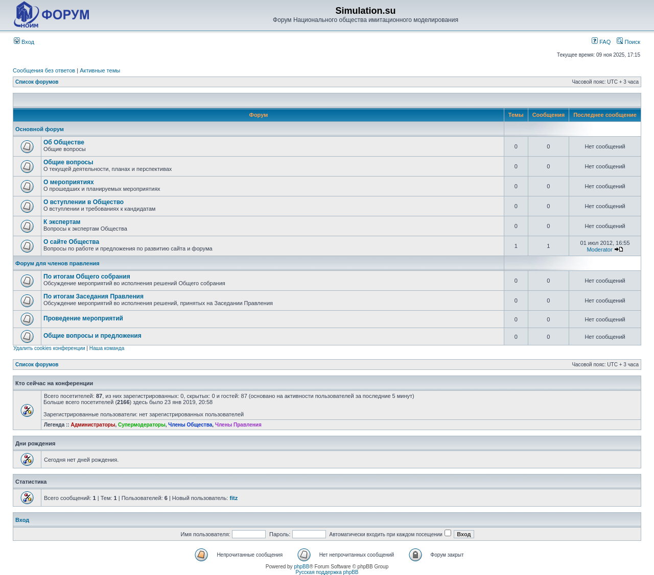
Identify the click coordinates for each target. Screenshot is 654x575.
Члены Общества (190, 425)
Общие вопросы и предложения (92, 335)
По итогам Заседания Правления (93, 296)
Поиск (628, 42)
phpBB (301, 566)
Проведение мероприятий (83, 318)
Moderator (599, 249)
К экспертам (61, 222)
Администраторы (93, 425)
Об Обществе (63, 142)
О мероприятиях (68, 182)
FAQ (601, 42)
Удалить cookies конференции (49, 348)
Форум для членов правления (57, 263)
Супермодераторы (142, 425)
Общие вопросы (68, 162)
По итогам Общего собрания (86, 276)
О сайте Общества (71, 241)
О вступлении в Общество (83, 202)
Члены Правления (238, 425)
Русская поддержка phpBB (326, 572)
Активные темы (100, 70)
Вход (24, 42)
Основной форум (39, 129)
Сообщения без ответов (44, 70)
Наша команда (107, 348)
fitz (233, 498)
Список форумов (37, 82)
